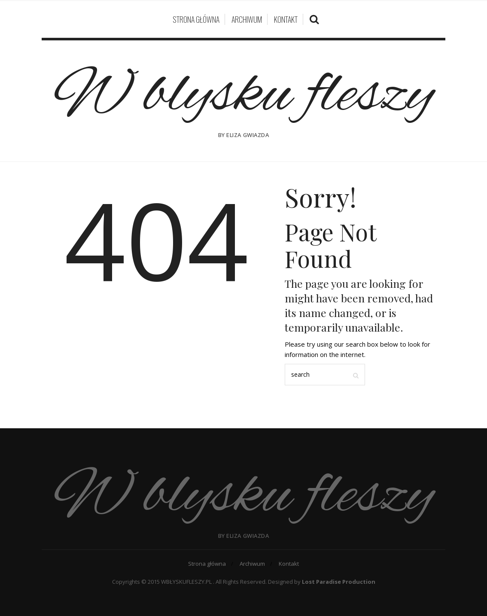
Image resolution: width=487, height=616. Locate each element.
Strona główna (196, 19)
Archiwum (246, 19)
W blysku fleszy (243, 95)
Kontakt (286, 19)
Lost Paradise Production (338, 582)
